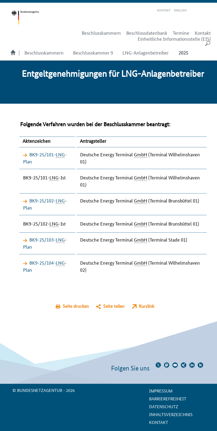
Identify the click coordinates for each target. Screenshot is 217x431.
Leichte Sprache (194, 10)
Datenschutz (163, 406)
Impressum (160, 391)
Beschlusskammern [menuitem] (101, 33)
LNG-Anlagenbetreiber (145, 52)
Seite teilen (113, 306)
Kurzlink (146, 306)
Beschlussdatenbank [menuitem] (146, 33)
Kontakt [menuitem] (203, 33)
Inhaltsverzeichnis (171, 414)
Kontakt (164, 9)
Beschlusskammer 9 (93, 52)
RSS (208, 10)
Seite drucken (76, 306)
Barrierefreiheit (167, 398)
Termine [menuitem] (181, 33)
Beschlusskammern (44, 52)
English (180, 9)
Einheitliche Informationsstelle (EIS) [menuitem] (174, 39)
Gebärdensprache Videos (200, 10)
